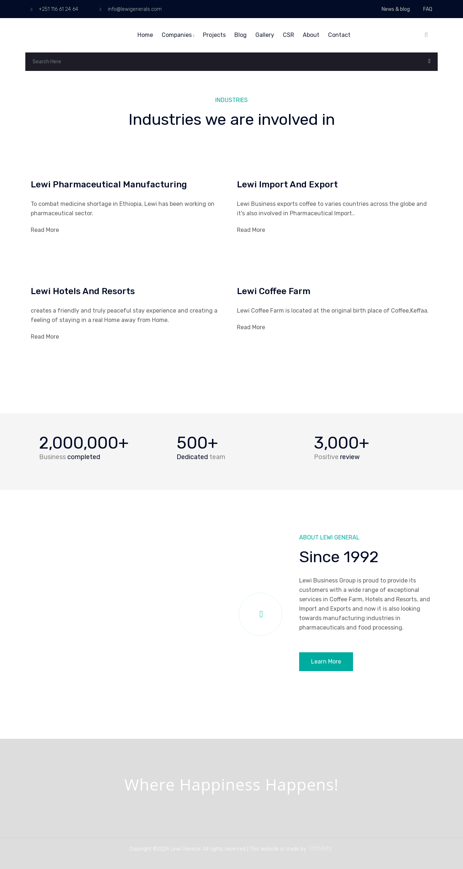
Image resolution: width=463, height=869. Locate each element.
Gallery (264, 34)
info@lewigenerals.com (130, 9)
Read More (45, 229)
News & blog (396, 9)
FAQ (427, 9)
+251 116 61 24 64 (54, 9)
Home (145, 34)
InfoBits (320, 848)
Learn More (326, 661)
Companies (178, 34)
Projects (214, 34)
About (311, 34)
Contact (339, 34)
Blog (240, 34)
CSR (288, 34)
